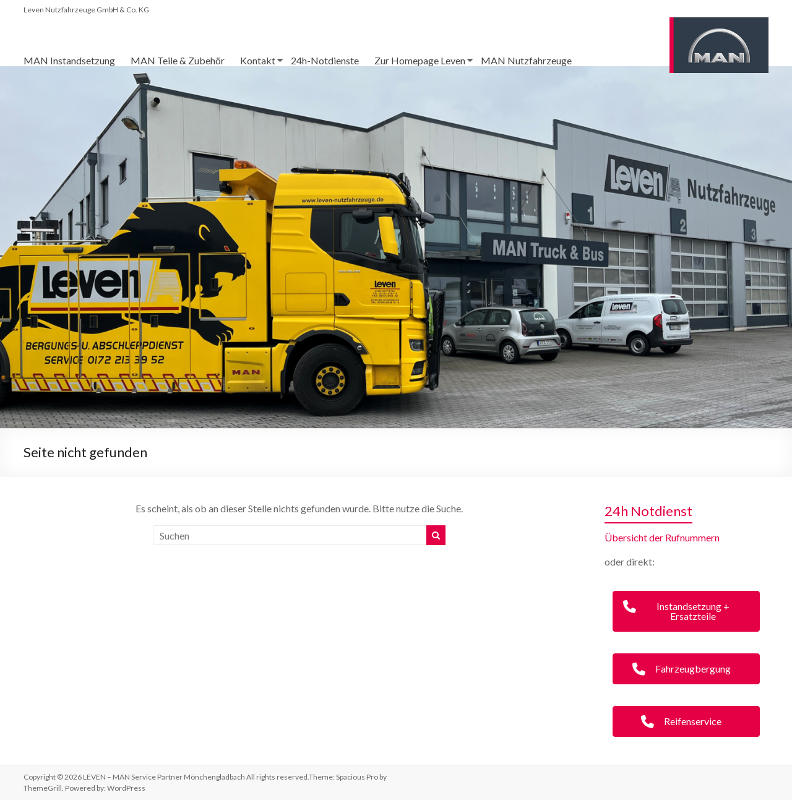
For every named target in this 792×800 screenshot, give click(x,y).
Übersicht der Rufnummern (662, 537)
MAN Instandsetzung (69, 60)
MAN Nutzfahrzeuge (526, 60)
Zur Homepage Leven (419, 60)
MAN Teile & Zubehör (178, 60)
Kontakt (257, 60)
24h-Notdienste (325, 60)
